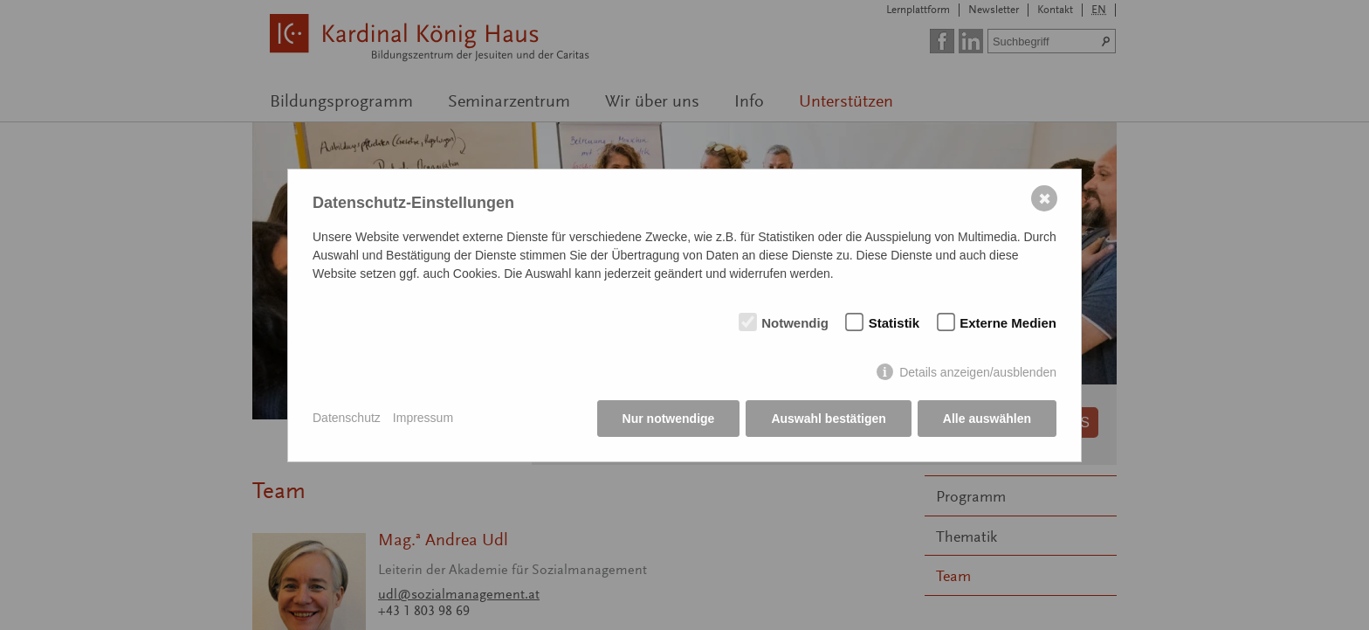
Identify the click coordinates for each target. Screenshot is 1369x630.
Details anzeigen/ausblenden (977, 372)
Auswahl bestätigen (828, 419)
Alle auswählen (987, 419)
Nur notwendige (669, 419)
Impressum (423, 418)
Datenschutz (347, 418)
